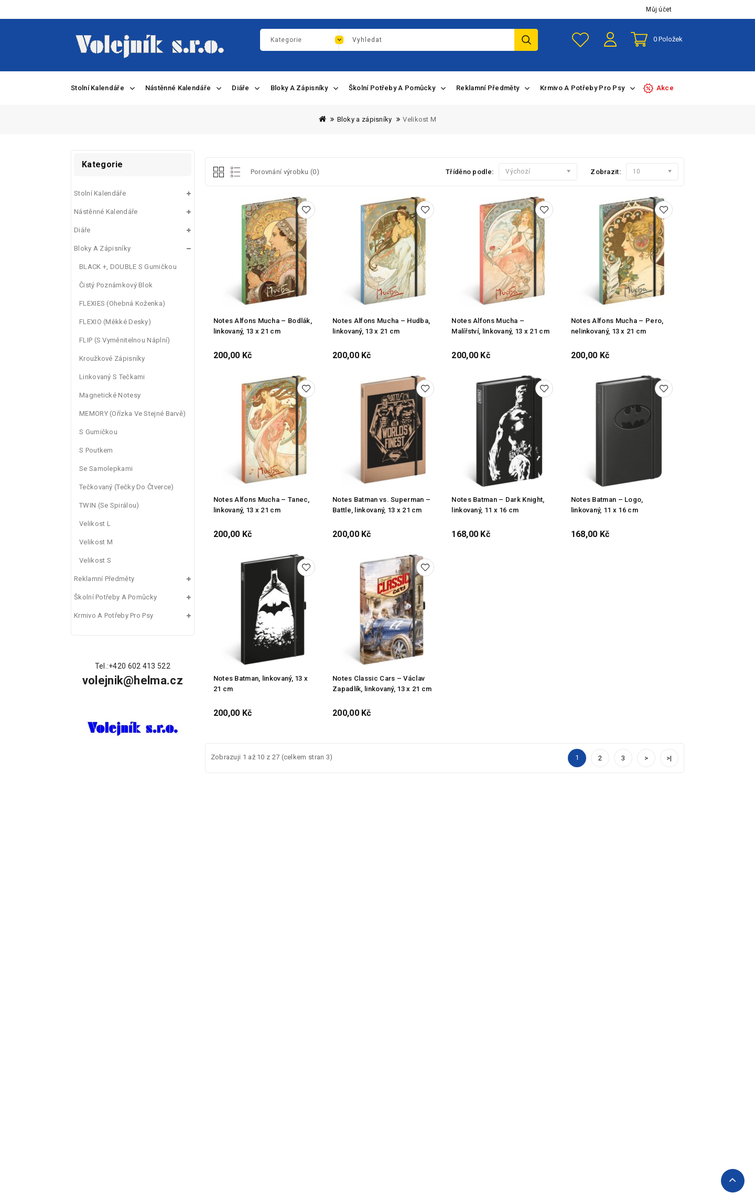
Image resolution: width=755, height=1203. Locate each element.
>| (669, 758)
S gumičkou (98, 432)
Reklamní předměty (104, 579)
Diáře (82, 230)
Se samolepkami (106, 468)
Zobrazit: (605, 172)
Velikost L (95, 524)
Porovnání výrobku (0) (285, 172)
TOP (733, 1181)
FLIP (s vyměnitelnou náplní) (124, 340)
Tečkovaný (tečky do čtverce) (126, 487)
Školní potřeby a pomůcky (115, 597)
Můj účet (659, 9)
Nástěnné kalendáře (105, 212)
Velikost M (419, 119)
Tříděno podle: (469, 172)
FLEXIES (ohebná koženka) (122, 303)
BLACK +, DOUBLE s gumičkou (128, 267)
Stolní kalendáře (100, 193)
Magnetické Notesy (110, 395)
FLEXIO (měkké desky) (115, 322)
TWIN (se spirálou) (109, 505)
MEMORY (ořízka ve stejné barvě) (132, 413)
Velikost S (95, 560)
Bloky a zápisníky (364, 119)
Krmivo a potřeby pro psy (113, 615)
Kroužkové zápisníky (112, 358)
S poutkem (96, 450)
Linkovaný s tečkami (112, 377)
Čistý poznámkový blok (116, 285)
